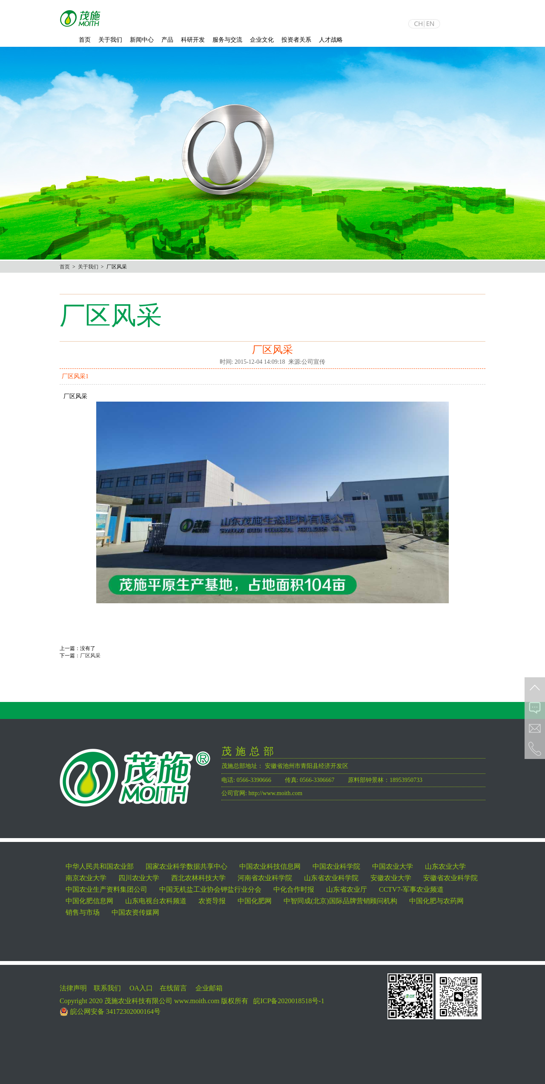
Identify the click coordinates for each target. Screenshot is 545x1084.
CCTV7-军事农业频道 (411, 889)
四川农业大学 (138, 877)
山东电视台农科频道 (155, 900)
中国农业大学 (392, 866)
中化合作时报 (293, 889)
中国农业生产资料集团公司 (106, 889)
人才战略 (331, 40)
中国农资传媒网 (135, 912)
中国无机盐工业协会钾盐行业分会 (210, 889)
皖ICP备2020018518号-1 (288, 1000)
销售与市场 (83, 912)
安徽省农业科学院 (450, 877)
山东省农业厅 (346, 889)
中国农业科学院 (336, 866)
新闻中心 (142, 40)
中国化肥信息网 (89, 900)
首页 (85, 40)
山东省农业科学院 (331, 877)
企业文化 (262, 40)
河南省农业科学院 (265, 877)
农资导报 (212, 900)
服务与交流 (227, 40)
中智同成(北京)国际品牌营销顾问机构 (340, 900)
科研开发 (193, 40)
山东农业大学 (445, 866)
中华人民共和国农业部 (100, 866)
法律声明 (73, 988)
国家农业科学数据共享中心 (186, 866)
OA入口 (141, 988)
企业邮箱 (209, 988)
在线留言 (173, 988)
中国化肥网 (255, 900)
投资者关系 (296, 40)
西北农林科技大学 (198, 877)
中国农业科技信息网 (270, 866)
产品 (167, 40)
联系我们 (107, 988)
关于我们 (110, 40)
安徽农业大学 (390, 877)
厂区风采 (90, 656)
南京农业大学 (86, 877)
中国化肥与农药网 (436, 900)
